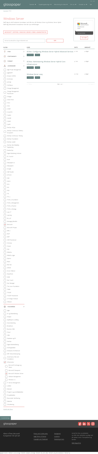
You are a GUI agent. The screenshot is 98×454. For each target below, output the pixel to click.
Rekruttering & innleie (60, 4)
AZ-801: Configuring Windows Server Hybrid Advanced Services (50, 52)
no (94, 1)
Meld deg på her (76, 443)
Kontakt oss (82, 4)
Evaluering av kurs (59, 439)
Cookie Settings (5, 418)
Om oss (72, 4)
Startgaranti (57, 433)
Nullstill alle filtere (8, 409)
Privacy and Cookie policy (41, 433)
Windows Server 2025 (35, 74)
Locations (57, 436)
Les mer (84, 38)
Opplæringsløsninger (44, 4)
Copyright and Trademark (41, 439)
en (91, 1)
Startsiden (5, 10)
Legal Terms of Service (40, 436)
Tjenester (31, 4)
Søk (91, 4)
